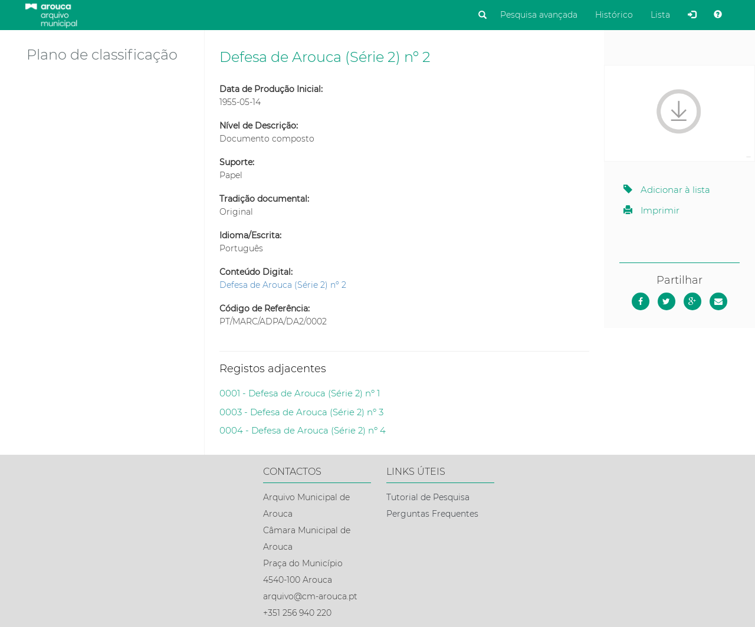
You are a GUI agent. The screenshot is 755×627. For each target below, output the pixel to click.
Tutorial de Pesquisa (428, 497)
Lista (660, 14)
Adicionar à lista (666, 189)
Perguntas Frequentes (432, 513)
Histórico (614, 14)
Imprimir (651, 210)
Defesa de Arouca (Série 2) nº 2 (282, 285)
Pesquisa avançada (538, 14)
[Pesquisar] (482, 15)
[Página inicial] (51, 14)
